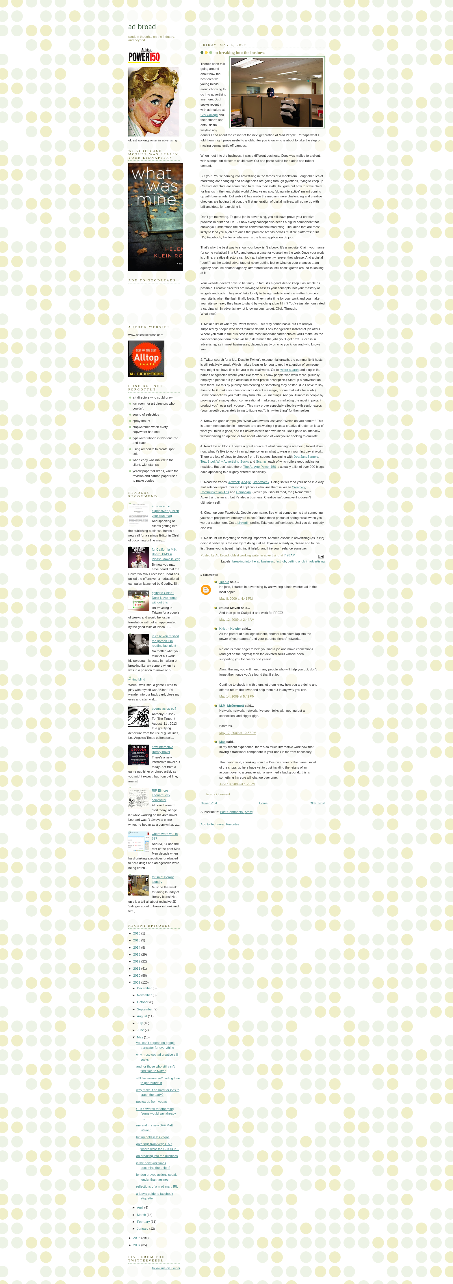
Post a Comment (218, 794)
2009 (137, 982)
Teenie (224, 582)
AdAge (246, 482)
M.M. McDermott (231, 705)
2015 (137, 940)
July (140, 1023)
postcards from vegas (151, 1101)
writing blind (136, 679)
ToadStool (207, 461)
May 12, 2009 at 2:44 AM (236, 619)
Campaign (243, 492)
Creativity (298, 487)
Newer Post (208, 803)
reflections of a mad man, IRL (157, 1186)
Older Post (317, 803)
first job (281, 561)
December (145, 988)
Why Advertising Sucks (232, 461)
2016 (137, 933)
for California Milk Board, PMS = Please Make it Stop (166, 554)
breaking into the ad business (253, 561)
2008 (137, 1238)
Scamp (261, 461)
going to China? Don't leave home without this (164, 597)
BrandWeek (261, 482)
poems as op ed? (164, 708)
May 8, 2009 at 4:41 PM (236, 598)
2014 (137, 947)
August (142, 1016)
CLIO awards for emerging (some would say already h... (156, 1113)
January (143, 1228)
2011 (137, 968)
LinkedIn (243, 522)
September (145, 1009)
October (143, 1002)
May (140, 1037)
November (145, 995)
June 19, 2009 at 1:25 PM (237, 784)
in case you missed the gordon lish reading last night (165, 640)
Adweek (234, 482)
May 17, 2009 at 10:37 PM (237, 732)
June (141, 1030)
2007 (137, 1245)
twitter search (289, 369)
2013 (137, 954)
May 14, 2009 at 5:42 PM (237, 696)
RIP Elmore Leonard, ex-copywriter (161, 795)
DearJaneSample (306, 456)
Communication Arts (214, 492)
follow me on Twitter (166, 1268)
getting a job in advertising (306, 561)
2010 (137, 975)
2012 (137, 961)
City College (209, 115)
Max (222, 741)
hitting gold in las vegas (153, 1137)
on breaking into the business (239, 52)
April (140, 1207)
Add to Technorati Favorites (219, 824)
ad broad (142, 26)
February (144, 1221)
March (142, 1214)
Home (263, 803)
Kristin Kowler (230, 628)
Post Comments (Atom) (236, 812)
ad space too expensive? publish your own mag (165, 510)
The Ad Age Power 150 (259, 466)
